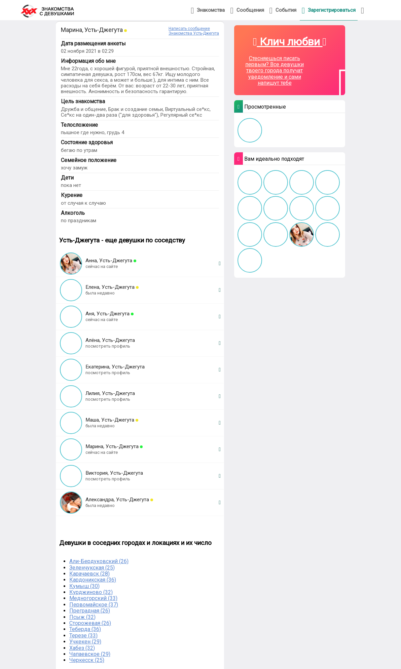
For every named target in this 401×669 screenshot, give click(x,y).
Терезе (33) (83, 635)
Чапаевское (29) (89, 654)
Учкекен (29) (85, 641)
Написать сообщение (189, 28)
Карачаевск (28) (89, 573)
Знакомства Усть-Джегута (194, 33)
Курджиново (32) (91, 592)
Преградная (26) (89, 610)
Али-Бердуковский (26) (99, 561)
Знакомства (208, 10)
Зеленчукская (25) (92, 567)
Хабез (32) (82, 648)
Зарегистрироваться (329, 10)
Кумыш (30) (84, 586)
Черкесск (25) (86, 660)
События (282, 10)
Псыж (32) (82, 617)
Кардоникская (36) (92, 580)
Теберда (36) (85, 629)
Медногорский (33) (93, 598)
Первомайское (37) (93, 604)
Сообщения (247, 10)
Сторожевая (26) (90, 623)
